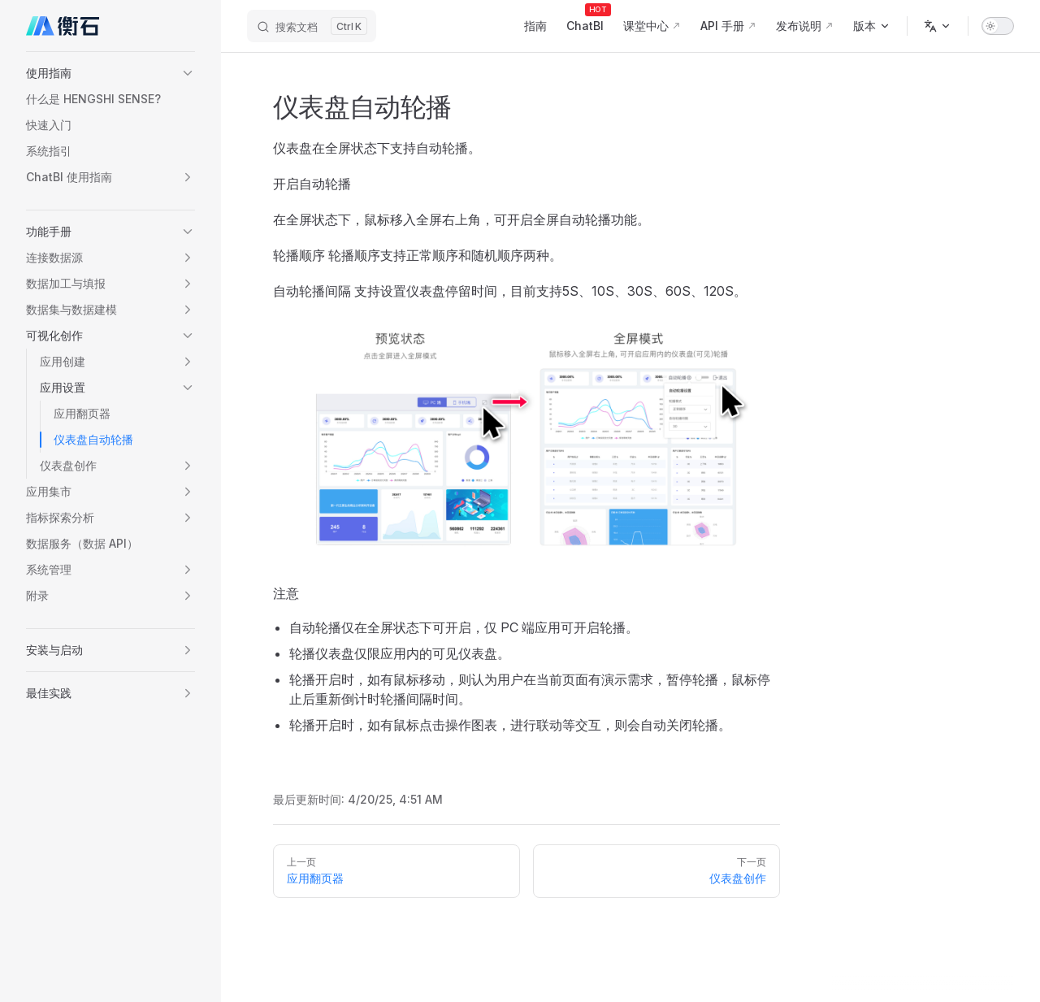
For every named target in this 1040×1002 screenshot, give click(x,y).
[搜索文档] (311, 26)
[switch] (998, 26)
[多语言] (937, 26)
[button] (110, 73)
